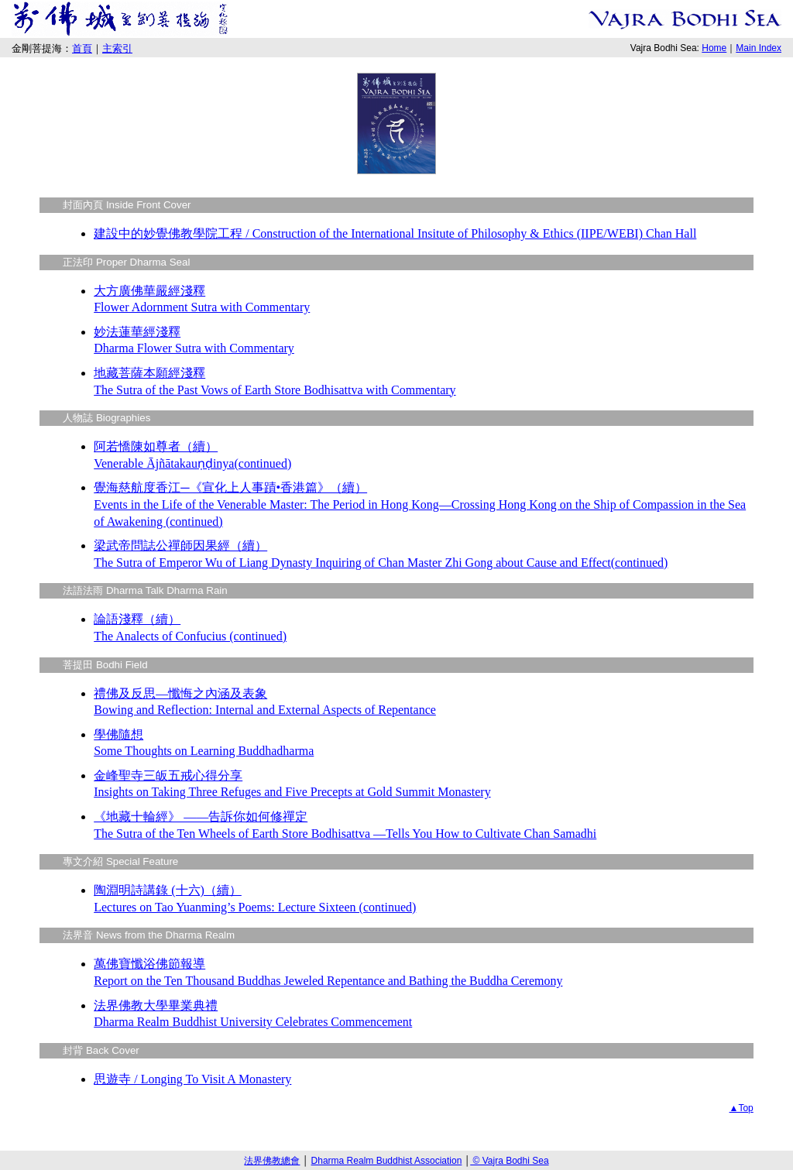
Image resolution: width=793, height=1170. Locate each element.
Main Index (758, 48)
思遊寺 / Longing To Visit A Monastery (192, 1079)
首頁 (82, 48)
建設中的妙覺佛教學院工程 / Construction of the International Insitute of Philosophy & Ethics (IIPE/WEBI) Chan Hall (395, 233)
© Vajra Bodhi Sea (509, 1160)
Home (714, 48)
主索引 (117, 48)
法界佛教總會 (272, 1160)
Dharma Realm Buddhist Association (386, 1160)
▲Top (741, 1108)
